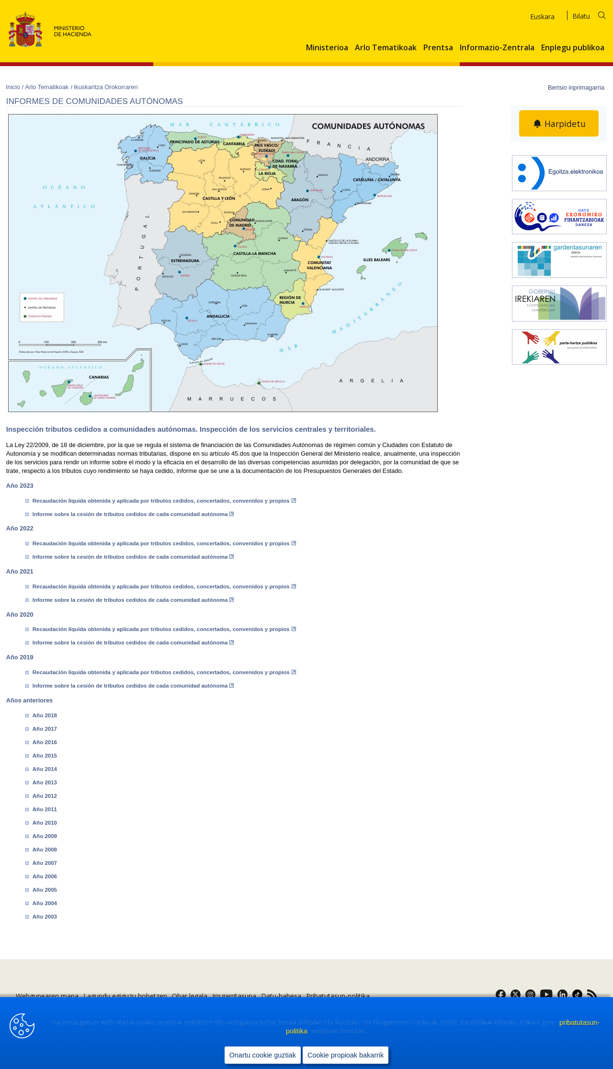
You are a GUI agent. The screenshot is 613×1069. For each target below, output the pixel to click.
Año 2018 (45, 715)
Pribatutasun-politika (338, 995)
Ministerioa (327, 48)
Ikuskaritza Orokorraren (106, 87)
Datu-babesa (281, 995)
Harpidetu (565, 123)
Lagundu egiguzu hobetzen (125, 995)
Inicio (14, 87)
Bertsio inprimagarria (576, 87)
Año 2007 (45, 863)
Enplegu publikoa (572, 48)
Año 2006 (45, 876)
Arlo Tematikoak (386, 48)
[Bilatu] (595, 14)
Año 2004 (45, 903)
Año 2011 (45, 809)
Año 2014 (45, 769)
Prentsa (438, 48)
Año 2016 (45, 742)
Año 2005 (45, 890)
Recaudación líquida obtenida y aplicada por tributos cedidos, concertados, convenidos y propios (164, 501)
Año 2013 (45, 782)
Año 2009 (45, 836)
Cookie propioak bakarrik (345, 1055)
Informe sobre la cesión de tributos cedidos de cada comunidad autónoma (133, 514)
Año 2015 (45, 756)
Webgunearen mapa (47, 995)
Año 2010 (45, 823)
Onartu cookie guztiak (262, 1055)
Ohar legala (189, 995)
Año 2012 (45, 796)
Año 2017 (45, 729)
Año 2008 (45, 849)
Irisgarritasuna (234, 995)
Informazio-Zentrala (497, 48)
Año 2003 (45, 917)
